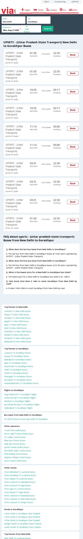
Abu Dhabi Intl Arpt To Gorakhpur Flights (22, 404)
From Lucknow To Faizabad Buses (19, 495)
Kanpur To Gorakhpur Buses (16, 356)
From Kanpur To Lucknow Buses (18, 478)
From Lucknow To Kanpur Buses (18, 502)
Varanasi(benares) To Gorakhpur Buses (21, 383)
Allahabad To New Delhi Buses (17, 341)
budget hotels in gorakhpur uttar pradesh (22, 523)
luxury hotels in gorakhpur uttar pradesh (22, 527)
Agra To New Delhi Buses (15, 324)
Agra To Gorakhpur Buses (15, 363)
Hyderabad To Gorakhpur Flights (18, 408)
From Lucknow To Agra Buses (17, 485)
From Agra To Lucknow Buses (17, 489)
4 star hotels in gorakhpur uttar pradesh (22, 520)
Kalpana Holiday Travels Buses (17, 457)
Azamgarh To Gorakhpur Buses (18, 376)
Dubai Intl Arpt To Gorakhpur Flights (20, 397)
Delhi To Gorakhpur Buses (15, 369)
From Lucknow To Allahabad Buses (19, 482)
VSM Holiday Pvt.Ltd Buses (16, 454)
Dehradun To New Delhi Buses (17, 331)
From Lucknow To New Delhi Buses (20, 499)
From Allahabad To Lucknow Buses (19, 472)
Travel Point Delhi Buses (15, 430)
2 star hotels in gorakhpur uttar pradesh (22, 513)
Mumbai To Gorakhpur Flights (17, 401)
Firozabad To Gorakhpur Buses (18, 380)
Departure (7, 27)
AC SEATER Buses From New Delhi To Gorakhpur (26, 419)
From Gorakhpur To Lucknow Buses (20, 475)
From (5, 19)
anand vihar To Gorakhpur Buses (18, 366)
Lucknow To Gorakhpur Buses (17, 352)
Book (72, 55)
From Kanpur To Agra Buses (16, 492)
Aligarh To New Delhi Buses (16, 321)
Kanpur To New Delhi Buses (16, 314)
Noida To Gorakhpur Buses (16, 373)
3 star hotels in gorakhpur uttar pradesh (22, 517)
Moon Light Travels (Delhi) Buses (18, 433)
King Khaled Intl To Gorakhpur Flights (20, 394)
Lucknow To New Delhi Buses (17, 311)
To (29, 19)
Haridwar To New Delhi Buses (17, 318)
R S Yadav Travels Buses (15, 437)
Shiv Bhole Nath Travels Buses (17, 450)
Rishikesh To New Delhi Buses (17, 338)
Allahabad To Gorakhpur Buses (17, 359)
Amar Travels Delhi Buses (15, 460)
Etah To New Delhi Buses (15, 328)
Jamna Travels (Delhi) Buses (16, 447)
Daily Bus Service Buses (14, 444)
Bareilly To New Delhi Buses (16, 335)
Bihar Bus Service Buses (14, 440)
